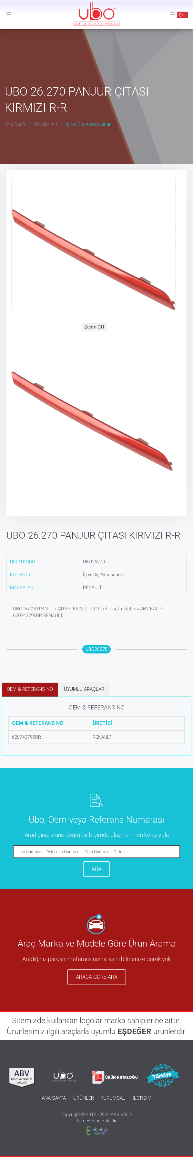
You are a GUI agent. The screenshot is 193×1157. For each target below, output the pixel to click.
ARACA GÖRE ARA (96, 977)
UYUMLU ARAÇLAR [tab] (84, 689)
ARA (96, 869)
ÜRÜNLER (83, 1098)
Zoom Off (94, 326)
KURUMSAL (112, 1098)
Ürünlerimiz (46, 124)
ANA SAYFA (54, 1098)
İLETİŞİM (142, 1098)
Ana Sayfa (15, 124)
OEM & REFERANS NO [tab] (30, 689)
